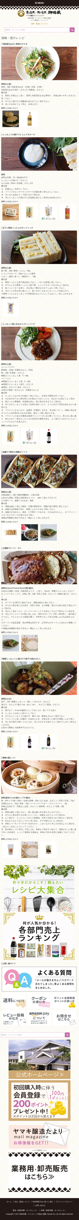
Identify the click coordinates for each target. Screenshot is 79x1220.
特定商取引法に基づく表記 (43, 1202)
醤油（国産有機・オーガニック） (25, 1210)
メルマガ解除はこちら (39, 1150)
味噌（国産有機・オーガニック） (53, 1210)
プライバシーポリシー (64, 1202)
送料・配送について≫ (39, 24)
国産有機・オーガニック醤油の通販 (33, 1214)
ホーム (8, 1202)
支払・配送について (22, 1202)
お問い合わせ (40, 1205)
